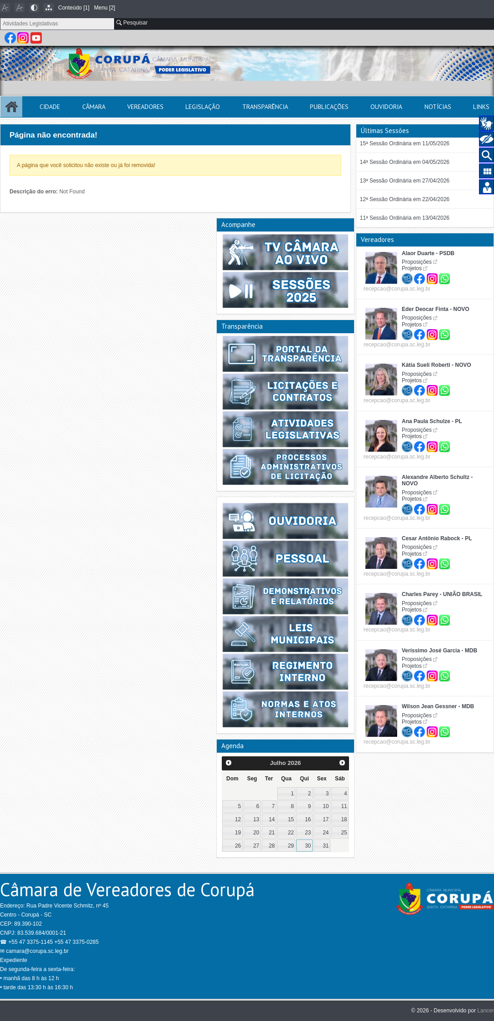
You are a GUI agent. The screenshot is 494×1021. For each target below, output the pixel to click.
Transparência (265, 107)
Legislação (202, 107)
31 (326, 846)
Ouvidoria (386, 107)
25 (344, 832)
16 (308, 819)
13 (256, 819)
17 (326, 819)
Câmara (93, 107)
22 (291, 832)
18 (344, 819)
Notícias (437, 107)
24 (326, 832)
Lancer (485, 1010)
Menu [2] (104, 8)
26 (238, 846)
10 (326, 806)
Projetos (412, 268)
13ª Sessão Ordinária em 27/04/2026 (404, 181)
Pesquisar (132, 23)
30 (308, 846)
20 (256, 832)
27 (256, 846)
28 (271, 846)
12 (238, 819)
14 (271, 819)
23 (308, 832)
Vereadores (145, 107)
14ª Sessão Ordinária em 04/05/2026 (404, 162)
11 (344, 806)
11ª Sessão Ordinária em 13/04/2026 (404, 218)
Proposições (417, 262)
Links (481, 107)
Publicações (329, 107)
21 (271, 832)
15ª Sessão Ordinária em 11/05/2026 (404, 143)
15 (291, 819)
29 (291, 846)
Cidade (50, 107)
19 (238, 832)
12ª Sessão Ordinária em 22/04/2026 (404, 199)
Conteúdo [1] (74, 8)
